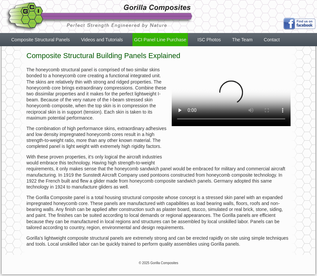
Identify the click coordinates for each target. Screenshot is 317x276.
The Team (242, 39)
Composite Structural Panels (40, 39)
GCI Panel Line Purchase (160, 39)
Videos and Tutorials (102, 39)
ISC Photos (209, 39)
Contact (272, 39)
